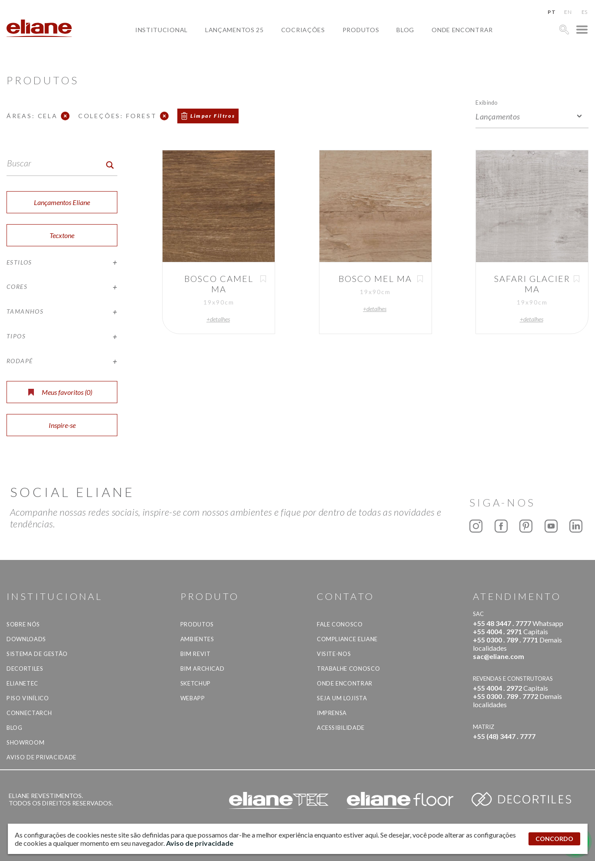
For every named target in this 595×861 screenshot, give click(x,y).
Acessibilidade (341, 727)
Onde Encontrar (462, 29)
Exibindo (486, 102)
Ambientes (197, 639)
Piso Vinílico (28, 698)
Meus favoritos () (60, 392)
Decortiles (25, 668)
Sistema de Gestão (37, 653)
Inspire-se (62, 425)
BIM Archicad (202, 668)
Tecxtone (62, 235)
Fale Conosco (340, 624)
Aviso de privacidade (41, 757)
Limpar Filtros (213, 116)
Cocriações (303, 29)
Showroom (25, 742)
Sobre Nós (23, 624)
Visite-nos (334, 653)
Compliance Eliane (347, 639)
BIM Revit (195, 653)
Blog (405, 29)
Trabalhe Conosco (348, 668)
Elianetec (22, 683)
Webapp (192, 698)
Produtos (360, 29)
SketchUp (195, 683)
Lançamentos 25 (234, 29)
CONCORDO (554, 838)
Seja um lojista (342, 698)
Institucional (161, 29)
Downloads (26, 639)
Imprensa (332, 712)
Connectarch (29, 712)
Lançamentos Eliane (62, 202)
